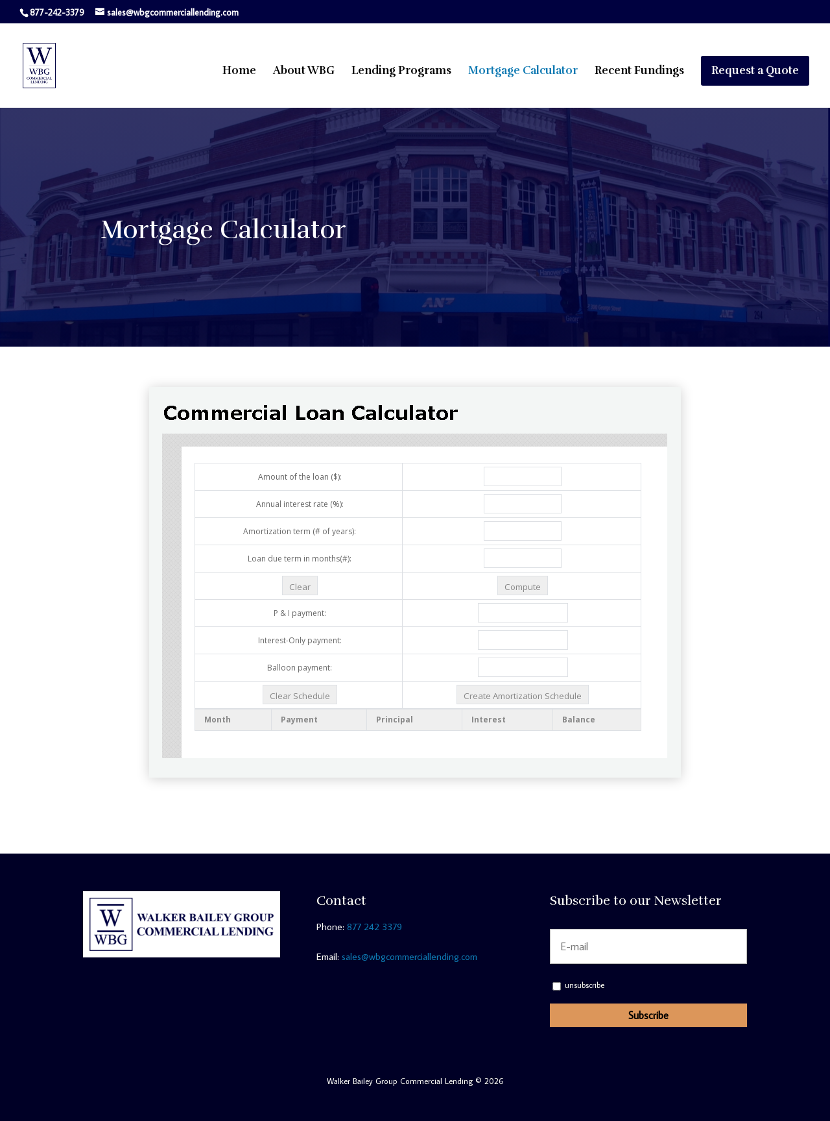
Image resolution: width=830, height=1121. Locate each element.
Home (239, 71)
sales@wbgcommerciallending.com (409, 956)
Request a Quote (755, 70)
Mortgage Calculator (523, 71)
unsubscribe (578, 985)
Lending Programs (401, 71)
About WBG (304, 71)
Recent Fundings (639, 71)
